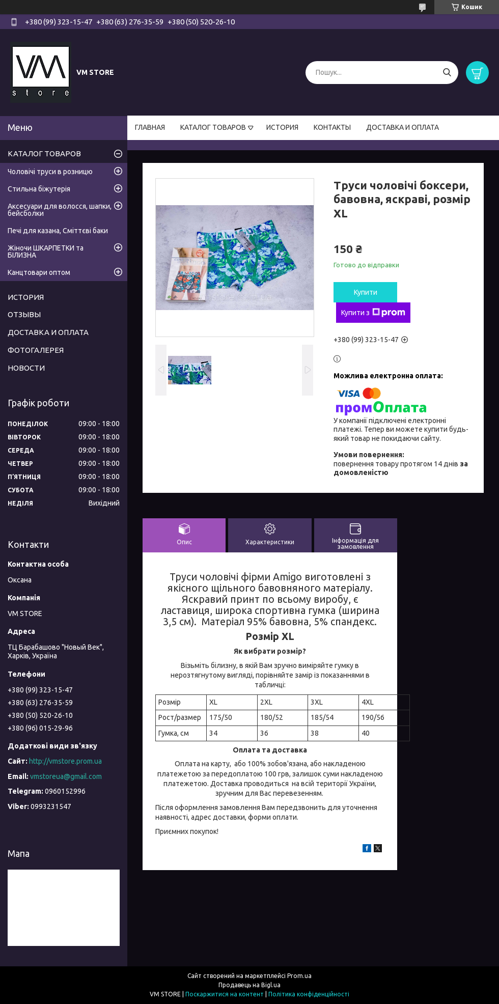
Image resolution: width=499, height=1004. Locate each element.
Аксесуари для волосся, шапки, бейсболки (60, 209)
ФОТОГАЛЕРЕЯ (36, 350)
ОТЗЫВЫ (24, 314)
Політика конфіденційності (308, 994)
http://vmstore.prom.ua (65, 761)
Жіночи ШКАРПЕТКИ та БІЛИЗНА (46, 251)
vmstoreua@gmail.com (66, 776)
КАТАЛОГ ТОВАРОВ (213, 127)
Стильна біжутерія (39, 189)
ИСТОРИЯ (282, 127)
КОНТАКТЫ (332, 127)
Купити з (373, 312)
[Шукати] (446, 72)
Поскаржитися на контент (224, 994)
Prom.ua (299, 975)
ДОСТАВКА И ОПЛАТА (402, 127)
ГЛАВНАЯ (150, 127)
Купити (365, 292)
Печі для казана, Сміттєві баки (58, 231)
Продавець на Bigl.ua (249, 985)
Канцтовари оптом (39, 272)
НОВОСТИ (26, 368)
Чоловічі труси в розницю (50, 172)
